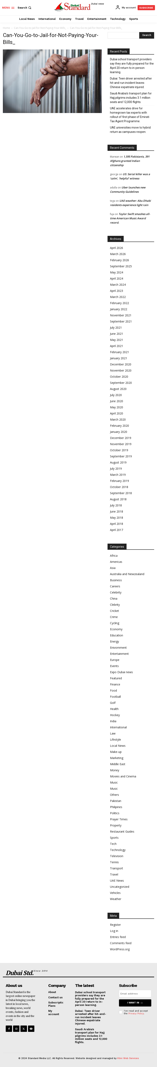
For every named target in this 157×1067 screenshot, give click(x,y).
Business (116, 580)
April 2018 (116, 524)
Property (115, 825)
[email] (135, 993)
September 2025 (121, 266)
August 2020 (118, 389)
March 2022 (118, 297)
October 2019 (119, 450)
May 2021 (116, 340)
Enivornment (118, 647)
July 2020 (116, 395)
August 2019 (118, 462)
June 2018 (116, 511)
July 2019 (116, 468)
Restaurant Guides (122, 831)
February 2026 (119, 260)
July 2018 (116, 505)
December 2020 (120, 364)
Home (6, 28)
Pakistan (115, 801)
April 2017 (116, 530)
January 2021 (118, 358)
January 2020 (118, 432)
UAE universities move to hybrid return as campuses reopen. (130, 129)
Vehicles (115, 893)
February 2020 (119, 426)
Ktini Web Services (128, 1058)
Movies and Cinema (123, 776)
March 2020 (118, 419)
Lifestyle (115, 739)
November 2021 (120, 315)
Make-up (116, 752)
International (118, 727)
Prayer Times (119, 819)
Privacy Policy (136, 1013)
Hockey (115, 715)
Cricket (114, 611)
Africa (114, 556)
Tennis (114, 862)
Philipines (116, 807)
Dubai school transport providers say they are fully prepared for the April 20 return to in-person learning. (132, 66)
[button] (25, 8)
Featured (116, 678)
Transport (116, 868)
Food (113, 690)
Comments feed (120, 943)
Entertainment (119, 654)
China (113, 598)
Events (114, 666)
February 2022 (119, 303)
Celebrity (115, 592)
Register (115, 925)
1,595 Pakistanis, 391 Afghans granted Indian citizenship (129, 161)
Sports (114, 838)
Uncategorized (119, 887)
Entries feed (118, 937)
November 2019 (120, 444)
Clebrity (115, 605)
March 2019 (118, 475)
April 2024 (116, 278)
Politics (114, 813)
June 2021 (116, 334)
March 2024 (118, 285)
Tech (113, 844)
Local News (118, 746)
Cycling (114, 623)
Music (114, 782)
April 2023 (116, 291)
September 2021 (121, 321)
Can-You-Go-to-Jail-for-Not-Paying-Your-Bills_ (40, 28)
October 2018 (119, 487)
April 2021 (116, 346)
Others (114, 795)
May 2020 (116, 407)
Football (115, 697)
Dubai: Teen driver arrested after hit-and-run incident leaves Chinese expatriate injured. (131, 83)
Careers (115, 586)
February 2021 (119, 352)
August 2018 (118, 499)
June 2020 (116, 401)
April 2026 (116, 248)
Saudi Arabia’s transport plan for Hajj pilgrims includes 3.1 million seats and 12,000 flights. (131, 98)
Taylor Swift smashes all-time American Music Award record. (130, 218)
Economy (116, 629)
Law (113, 733)
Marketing (116, 758)
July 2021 (116, 327)
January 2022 (118, 309)
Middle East (117, 764)
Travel (114, 874)
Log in (114, 931)
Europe (114, 660)
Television (116, 856)
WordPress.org (120, 949)
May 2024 (116, 272)
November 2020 (120, 370)
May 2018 (116, 518)
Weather (115, 899)
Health (114, 709)
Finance (115, 684)
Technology (118, 850)
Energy (114, 641)
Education (116, 635)
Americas (116, 562)
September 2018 (121, 493)
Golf (113, 703)
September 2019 (121, 456)
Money (114, 770)
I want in (135, 1002)
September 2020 (121, 383)
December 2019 (120, 438)
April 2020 (116, 413)
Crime (114, 617)
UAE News (117, 880)
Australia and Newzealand (127, 574)
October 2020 (119, 376)
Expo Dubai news (121, 672)
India (113, 721)
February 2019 (119, 481)
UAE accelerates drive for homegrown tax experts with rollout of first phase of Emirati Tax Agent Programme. (129, 115)
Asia (113, 568)
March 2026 (118, 254)
